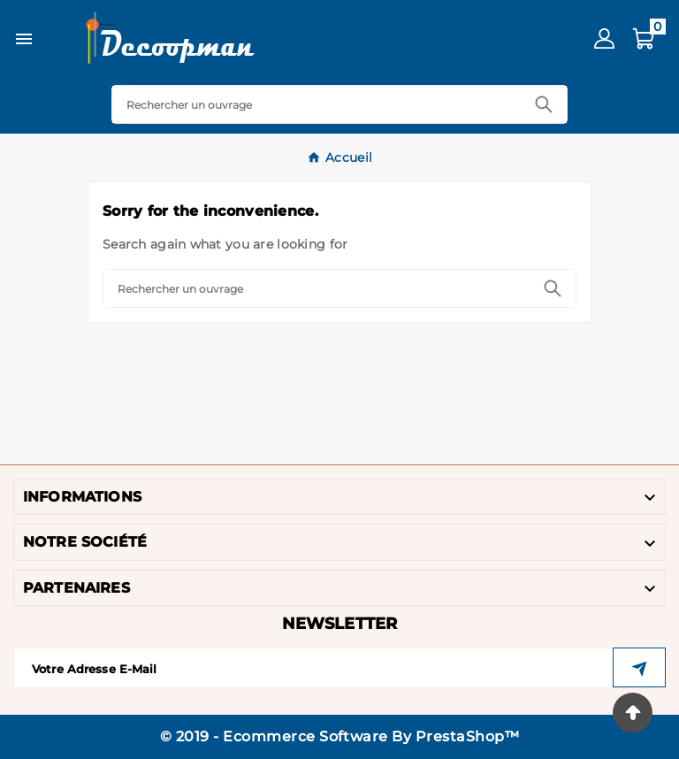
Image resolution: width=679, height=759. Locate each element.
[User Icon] (604, 38)
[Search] (317, 104)
